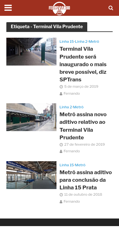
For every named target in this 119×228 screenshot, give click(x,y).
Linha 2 (81, 41)
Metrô (94, 41)
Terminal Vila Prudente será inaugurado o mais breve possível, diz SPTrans (83, 64)
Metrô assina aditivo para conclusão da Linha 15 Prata (86, 180)
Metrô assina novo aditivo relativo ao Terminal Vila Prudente (83, 126)
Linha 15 (67, 41)
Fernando (72, 93)
